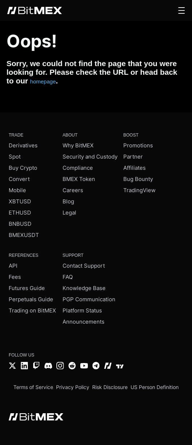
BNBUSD (20, 223)
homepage (43, 81)
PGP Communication (89, 299)
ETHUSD (20, 212)
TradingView (139, 190)
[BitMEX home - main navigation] (34, 10)
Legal (69, 212)
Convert (19, 179)
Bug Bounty (138, 179)
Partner (133, 156)
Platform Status (82, 310)
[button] (181, 10)
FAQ (68, 276)
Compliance (78, 167)
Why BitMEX (78, 145)
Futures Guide (27, 288)
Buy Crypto (23, 167)
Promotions (138, 145)
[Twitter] (12, 366)
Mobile (17, 190)
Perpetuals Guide (31, 299)
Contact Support (84, 265)
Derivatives (23, 145)
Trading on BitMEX (32, 310)
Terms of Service (33, 387)
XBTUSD (20, 201)
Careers (73, 190)
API (13, 265)
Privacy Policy (72, 387)
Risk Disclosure (110, 387)
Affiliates (134, 167)
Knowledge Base (84, 288)
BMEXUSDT (24, 235)
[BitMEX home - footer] (36, 417)
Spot (15, 156)
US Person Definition (155, 387)
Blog (68, 201)
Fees (15, 276)
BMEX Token (79, 179)
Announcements (83, 321)
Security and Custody (90, 156)
